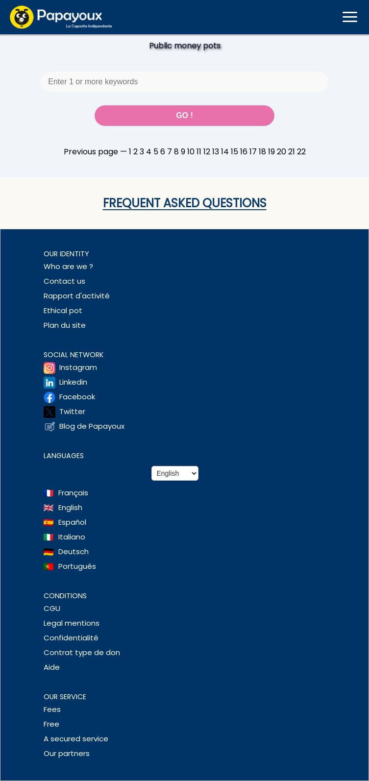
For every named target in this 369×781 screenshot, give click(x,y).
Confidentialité (71, 638)
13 (215, 151)
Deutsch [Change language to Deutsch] (73, 551)
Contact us (64, 281)
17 (253, 151)
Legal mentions (71, 623)
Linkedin (73, 382)
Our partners (67, 753)
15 (234, 151)
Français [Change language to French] (73, 493)
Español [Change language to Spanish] (72, 522)
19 (271, 151)
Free (51, 724)
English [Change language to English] (70, 507)
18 (262, 151)
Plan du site (65, 325)
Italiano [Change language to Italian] (71, 537)
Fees (52, 709)
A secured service (76, 738)
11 (199, 151)
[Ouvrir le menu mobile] (350, 17)
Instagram (78, 367)
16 (243, 151)
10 (191, 151)
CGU (52, 608)
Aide (52, 667)
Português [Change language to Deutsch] (77, 566)
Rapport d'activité (77, 296)
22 (301, 151)
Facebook (77, 396)
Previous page (91, 151)
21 (291, 151)
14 (225, 151)
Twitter (72, 411)
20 (281, 151)
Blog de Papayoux (91, 426)
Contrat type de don (82, 652)
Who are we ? (68, 266)
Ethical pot (63, 310)
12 (206, 151)
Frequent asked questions (185, 203)
